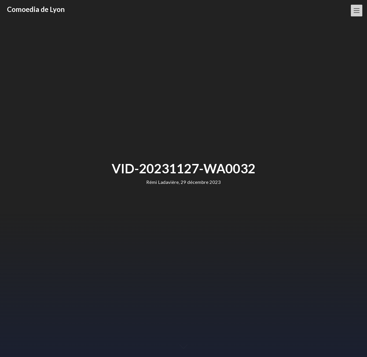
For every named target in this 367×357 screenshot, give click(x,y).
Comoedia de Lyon (36, 9)
